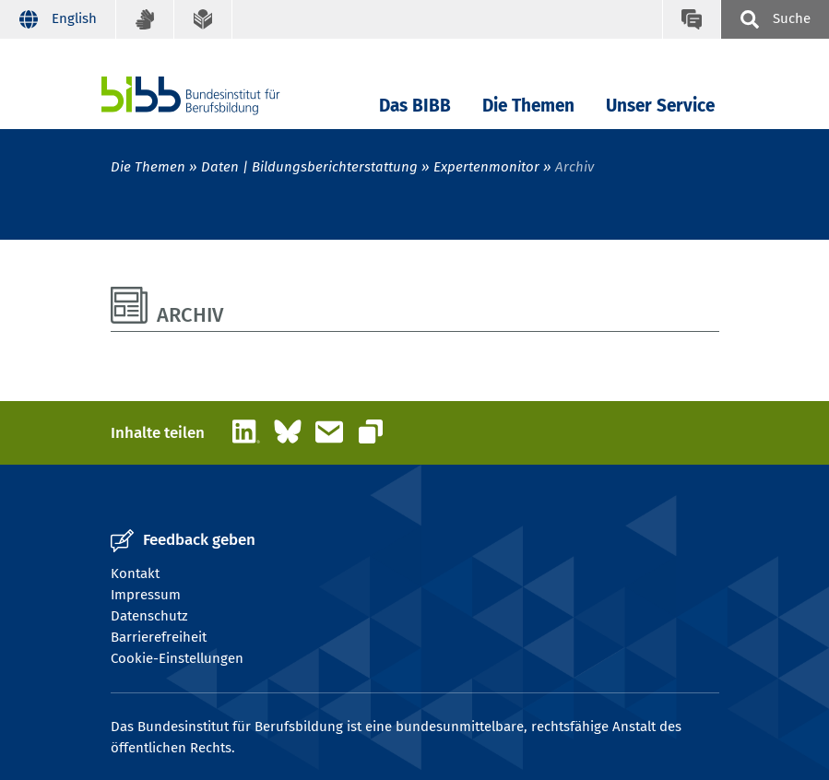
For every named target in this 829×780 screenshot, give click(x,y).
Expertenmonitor (486, 167)
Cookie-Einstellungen (177, 658)
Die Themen (528, 105)
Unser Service (660, 105)
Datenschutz (149, 616)
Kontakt (135, 573)
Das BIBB (415, 105)
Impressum (146, 594)
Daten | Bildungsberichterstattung (309, 167)
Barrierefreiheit (159, 637)
